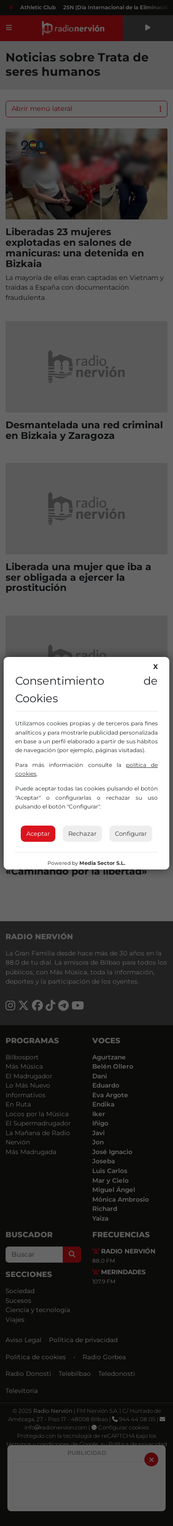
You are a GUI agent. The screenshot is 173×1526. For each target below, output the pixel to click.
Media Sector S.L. (102, 863)
